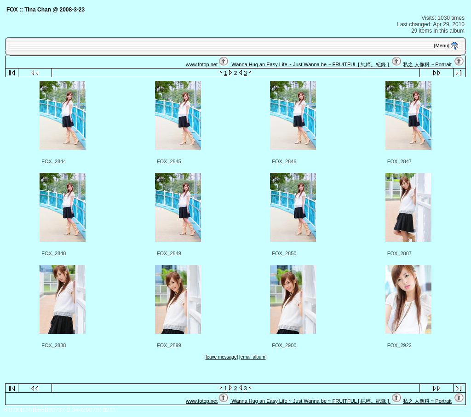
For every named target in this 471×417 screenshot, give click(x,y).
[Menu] (442, 45)
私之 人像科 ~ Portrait (427, 64)
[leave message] (221, 357)
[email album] (252, 357)
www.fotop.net (202, 64)
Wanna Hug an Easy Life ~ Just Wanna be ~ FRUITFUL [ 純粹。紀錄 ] (310, 64)
